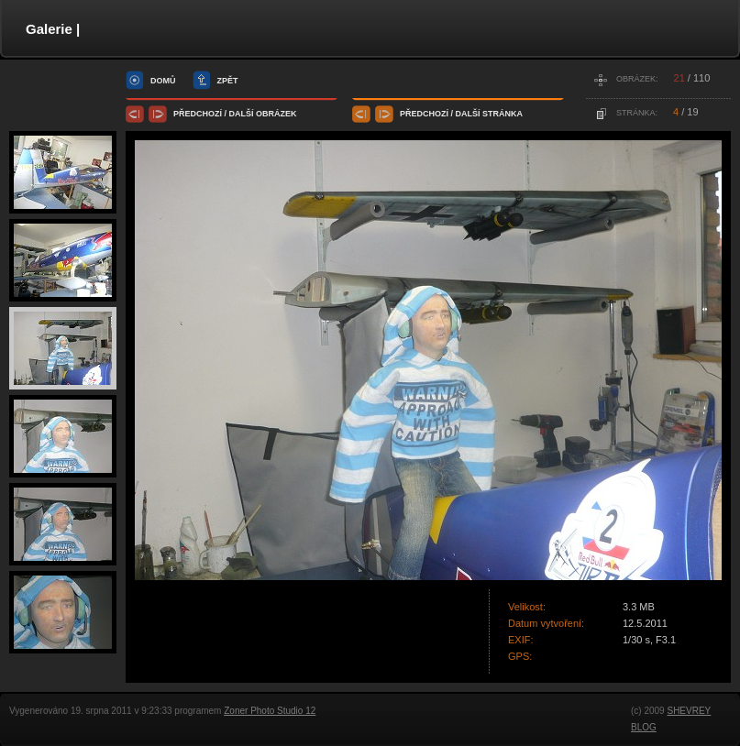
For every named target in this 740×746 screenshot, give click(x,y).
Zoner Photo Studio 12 (269, 711)
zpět (227, 80)
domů (163, 80)
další (241, 113)
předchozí (197, 113)
